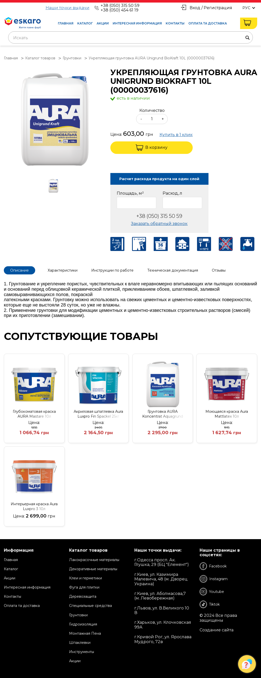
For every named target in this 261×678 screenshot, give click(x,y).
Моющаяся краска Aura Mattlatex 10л (226, 414)
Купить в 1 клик (176, 134)
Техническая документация (172, 270)
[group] (54, 119)
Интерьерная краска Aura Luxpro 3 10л (34, 506)
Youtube (212, 591)
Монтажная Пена (85, 633)
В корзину (151, 147)
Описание (19, 270)
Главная (65, 23)
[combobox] (130, 37)
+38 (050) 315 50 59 (120, 5)
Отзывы (219, 270)
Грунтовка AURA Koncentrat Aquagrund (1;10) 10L (162, 414)
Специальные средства (90, 606)
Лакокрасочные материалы (94, 560)
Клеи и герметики (85, 578)
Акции (103, 23)
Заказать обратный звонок (159, 223)
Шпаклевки (79, 643)
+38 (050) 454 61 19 (119, 10)
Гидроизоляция (83, 624)
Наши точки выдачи (67, 8)
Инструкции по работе (112, 270)
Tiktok (210, 604)
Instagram (214, 579)
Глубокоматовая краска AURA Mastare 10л (34, 414)
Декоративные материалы (93, 569)
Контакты (175, 23)
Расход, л (172, 193)
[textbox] (130, 38)
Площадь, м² (130, 193)
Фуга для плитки (84, 587)
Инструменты (81, 652)
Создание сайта (216, 630)
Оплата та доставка (207, 23)
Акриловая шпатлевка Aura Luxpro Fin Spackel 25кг (98, 414)
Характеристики (62, 270)
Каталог (85, 23)
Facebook (213, 566)
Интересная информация (137, 23)
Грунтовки (78, 615)
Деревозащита (82, 596)
